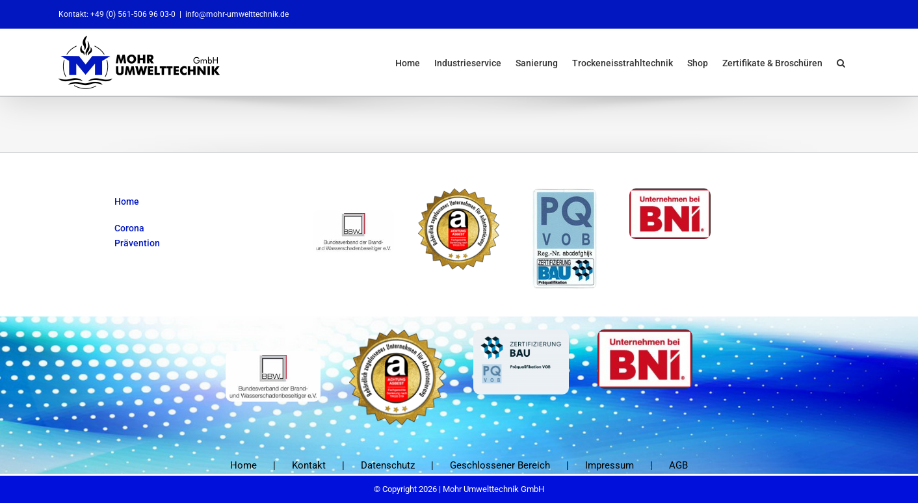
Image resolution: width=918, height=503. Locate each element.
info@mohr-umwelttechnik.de (237, 14)
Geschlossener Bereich (500, 465)
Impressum (609, 465)
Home (243, 465)
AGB (678, 465)
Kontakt (309, 465)
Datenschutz (388, 465)
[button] (841, 62)
